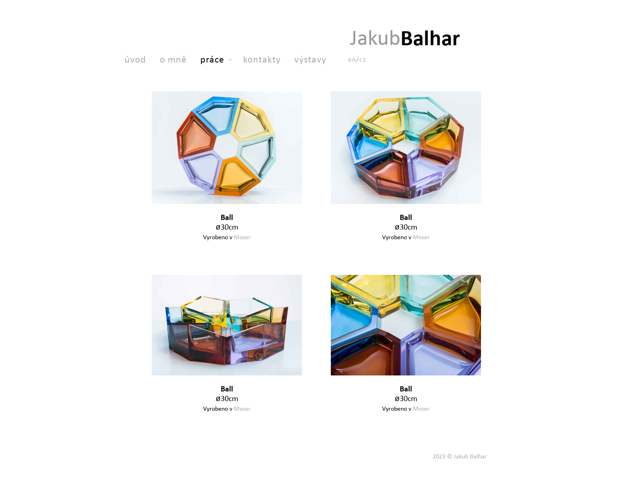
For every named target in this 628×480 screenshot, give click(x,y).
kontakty (262, 58)
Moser (242, 237)
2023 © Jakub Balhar (460, 456)
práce (212, 58)
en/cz (357, 59)
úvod (135, 58)
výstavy (310, 58)
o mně (173, 58)
